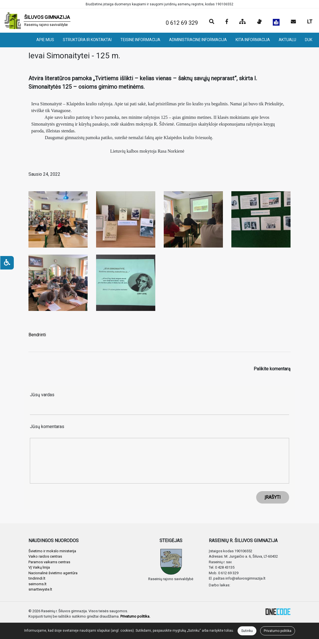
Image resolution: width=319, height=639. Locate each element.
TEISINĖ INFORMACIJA (140, 39)
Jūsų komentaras (47, 426)
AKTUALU (287, 39)
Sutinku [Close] (247, 631)
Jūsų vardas (42, 394)
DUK (308, 39)
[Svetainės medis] (242, 22)
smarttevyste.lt (40, 589)
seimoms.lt (37, 584)
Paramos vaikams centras (49, 562)
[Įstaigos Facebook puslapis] (226, 22)
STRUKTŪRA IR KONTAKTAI (87, 39)
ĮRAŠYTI (273, 497)
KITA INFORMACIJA (253, 39)
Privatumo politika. (135, 616)
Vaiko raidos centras (45, 556)
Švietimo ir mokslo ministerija (52, 551)
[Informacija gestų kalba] (259, 22)
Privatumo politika (277, 631)
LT (309, 22)
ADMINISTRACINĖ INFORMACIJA (198, 39)
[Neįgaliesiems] (7, 263)
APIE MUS (45, 39)
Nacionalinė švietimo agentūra (52, 573)
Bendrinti (37, 334)
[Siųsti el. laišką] (293, 22)
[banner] (37, 20)
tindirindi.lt (36, 578)
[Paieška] (211, 22)
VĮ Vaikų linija (39, 567)
